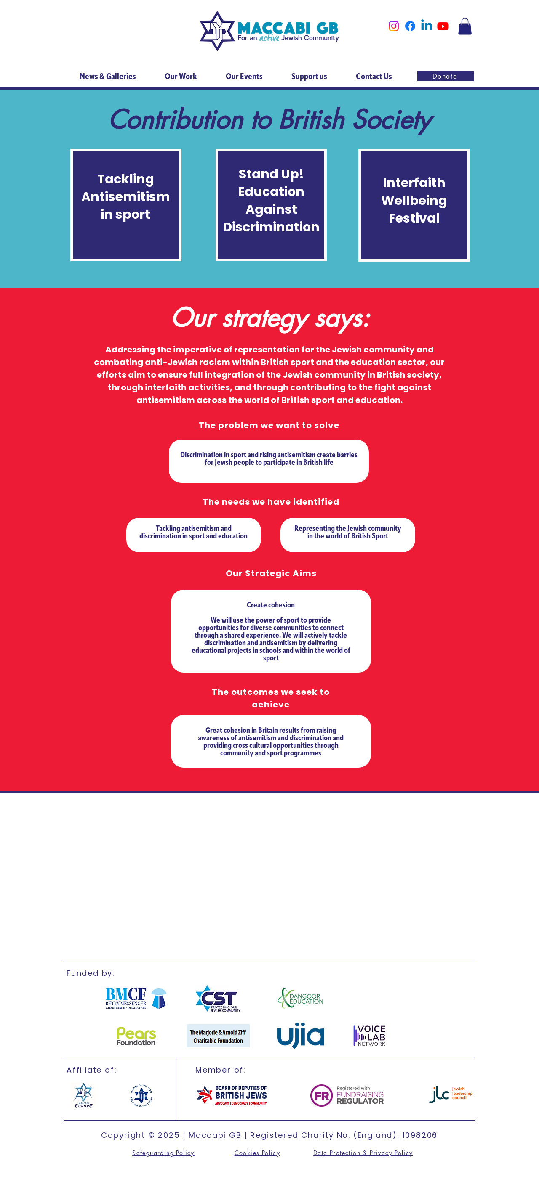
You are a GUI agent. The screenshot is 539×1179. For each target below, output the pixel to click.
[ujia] (300, 1036)
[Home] (269, 31)
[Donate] (445, 76)
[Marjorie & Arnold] (218, 1036)
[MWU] (140, 1095)
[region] (125, 205)
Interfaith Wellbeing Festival (414, 200)
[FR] (347, 1095)
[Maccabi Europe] (84, 1095)
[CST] (218, 998)
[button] (465, 26)
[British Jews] (232, 1095)
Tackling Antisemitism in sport (125, 196)
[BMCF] (136, 998)
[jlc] (450, 1095)
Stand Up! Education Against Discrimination (271, 200)
